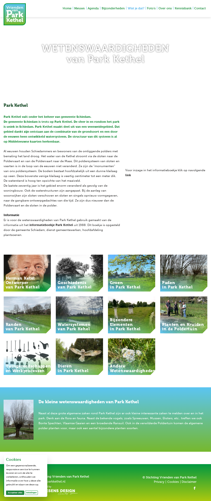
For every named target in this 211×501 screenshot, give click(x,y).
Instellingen (31, 492)
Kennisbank (183, 8)
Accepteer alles (16, 492)
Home (67, 8)
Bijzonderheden (113, 8)
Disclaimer (189, 482)
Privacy (159, 482)
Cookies (173, 482)
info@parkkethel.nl (51, 481)
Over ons (165, 8)
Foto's (151, 8)
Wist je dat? (136, 8)
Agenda (93, 8)
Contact (200, 8)
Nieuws (79, 8)
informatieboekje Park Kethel (51, 225)
